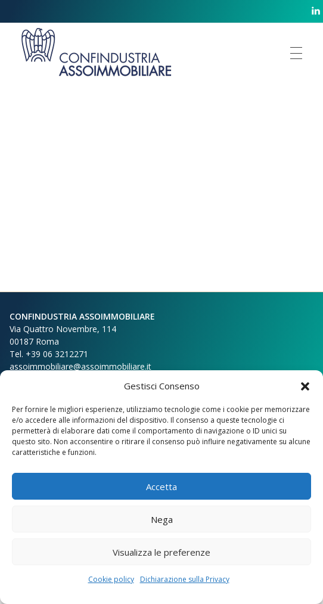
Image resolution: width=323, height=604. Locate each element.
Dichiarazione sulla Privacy (184, 579)
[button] (305, 386)
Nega (162, 519)
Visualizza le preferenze (161, 552)
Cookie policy (111, 579)
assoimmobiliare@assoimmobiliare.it (80, 366)
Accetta (161, 487)
